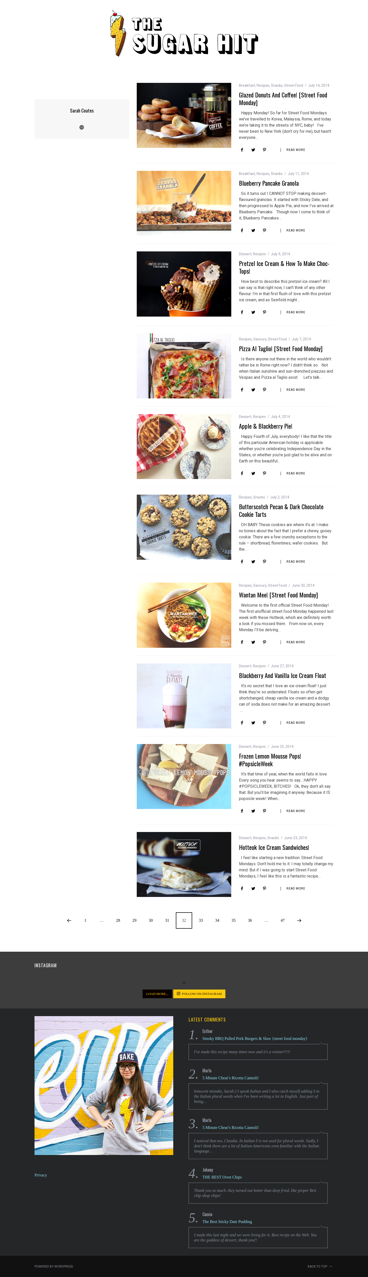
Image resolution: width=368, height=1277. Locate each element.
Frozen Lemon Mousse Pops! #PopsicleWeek (270, 759)
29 (134, 920)
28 (118, 920)
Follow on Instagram (199, 993)
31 (167, 920)
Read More (295, 149)
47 (283, 920)
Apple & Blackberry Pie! (265, 425)
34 (217, 920)
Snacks (277, 85)
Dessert (245, 254)
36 (250, 920)
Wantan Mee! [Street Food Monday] (278, 594)
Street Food (293, 85)
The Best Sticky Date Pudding (227, 1221)
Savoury (259, 339)
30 (151, 920)
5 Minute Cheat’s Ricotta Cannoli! (230, 1077)
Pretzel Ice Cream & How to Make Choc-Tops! (284, 266)
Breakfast (247, 85)
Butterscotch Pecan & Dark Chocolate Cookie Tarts (281, 510)
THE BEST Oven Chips (222, 1177)
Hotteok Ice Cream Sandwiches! (274, 846)
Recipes (263, 85)
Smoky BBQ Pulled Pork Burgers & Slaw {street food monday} (254, 1038)
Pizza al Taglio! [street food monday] (281, 348)
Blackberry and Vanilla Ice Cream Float (282, 675)
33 (201, 920)
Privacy (40, 1175)
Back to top (320, 1266)
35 (234, 920)
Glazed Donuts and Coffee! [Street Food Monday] (283, 98)
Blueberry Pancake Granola (269, 182)
